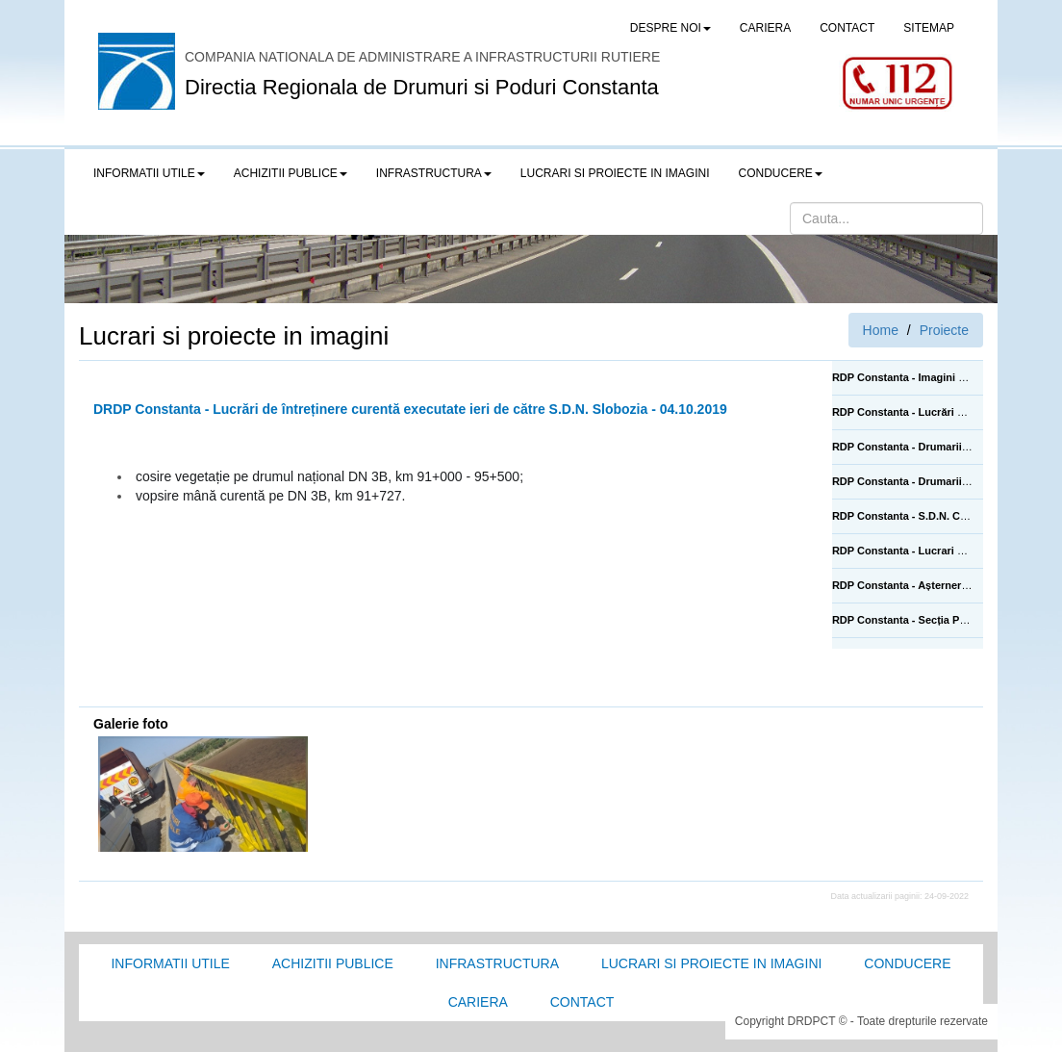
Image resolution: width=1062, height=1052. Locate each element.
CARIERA (765, 28)
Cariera (478, 1002)
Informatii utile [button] (149, 173)
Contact (582, 1002)
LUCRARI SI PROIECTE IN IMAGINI (615, 173)
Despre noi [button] (670, 28)
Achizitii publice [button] (290, 173)
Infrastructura (497, 963)
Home (880, 330)
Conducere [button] (780, 173)
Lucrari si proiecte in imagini (711, 963)
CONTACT (847, 28)
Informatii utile (170, 963)
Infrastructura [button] (434, 173)
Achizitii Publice (332, 963)
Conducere (907, 963)
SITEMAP (928, 28)
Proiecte (944, 330)
